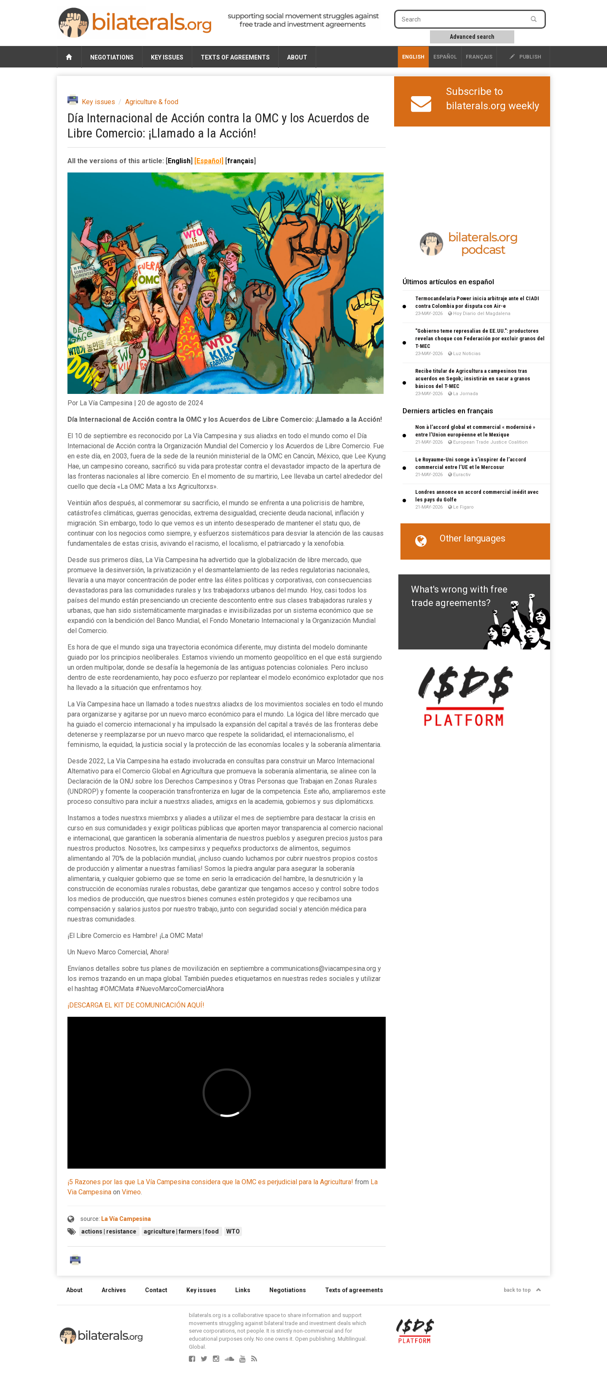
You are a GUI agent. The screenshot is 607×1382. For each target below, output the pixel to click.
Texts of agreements (235, 57)
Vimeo (131, 1192)
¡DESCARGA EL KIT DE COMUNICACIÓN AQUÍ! (135, 1005)
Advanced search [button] (472, 36)
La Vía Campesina (126, 1218)
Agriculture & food (151, 102)
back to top (522, 1290)
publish (525, 57)
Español (445, 57)
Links (242, 1290)
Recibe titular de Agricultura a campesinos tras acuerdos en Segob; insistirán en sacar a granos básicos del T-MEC (472, 378)
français (479, 57)
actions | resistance (109, 1231)
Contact (156, 1290)
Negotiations (112, 57)
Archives (114, 1290)
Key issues (167, 57)
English (413, 57)
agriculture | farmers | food (182, 1231)
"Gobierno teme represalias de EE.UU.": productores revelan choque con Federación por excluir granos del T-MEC (480, 338)
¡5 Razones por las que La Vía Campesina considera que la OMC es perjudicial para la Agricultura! (210, 1182)
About (297, 57)
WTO (233, 1231)
